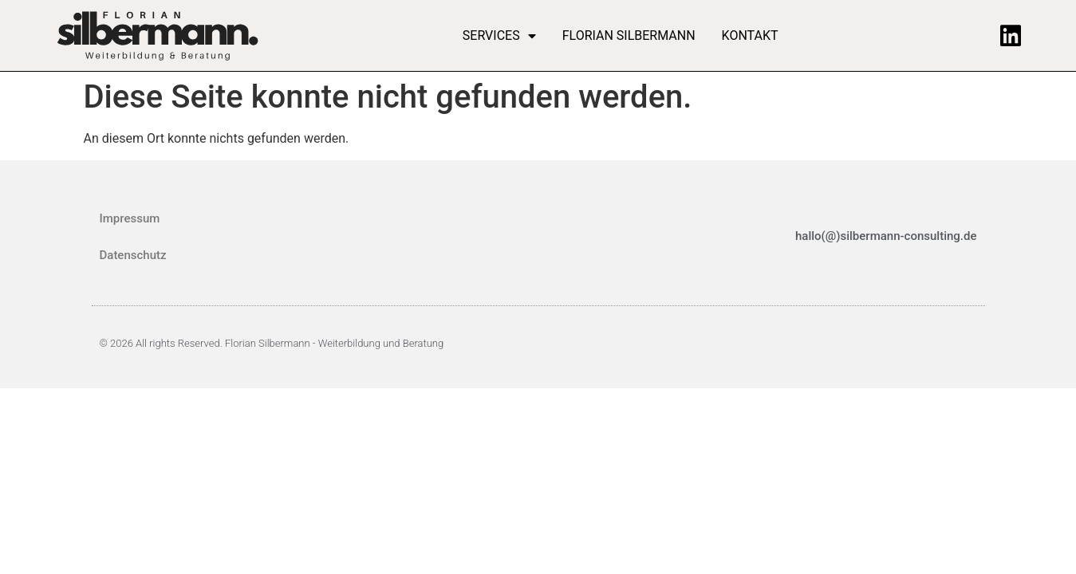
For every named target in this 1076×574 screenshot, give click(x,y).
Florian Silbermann (629, 35)
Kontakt (750, 35)
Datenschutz (133, 255)
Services (499, 36)
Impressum (130, 218)
